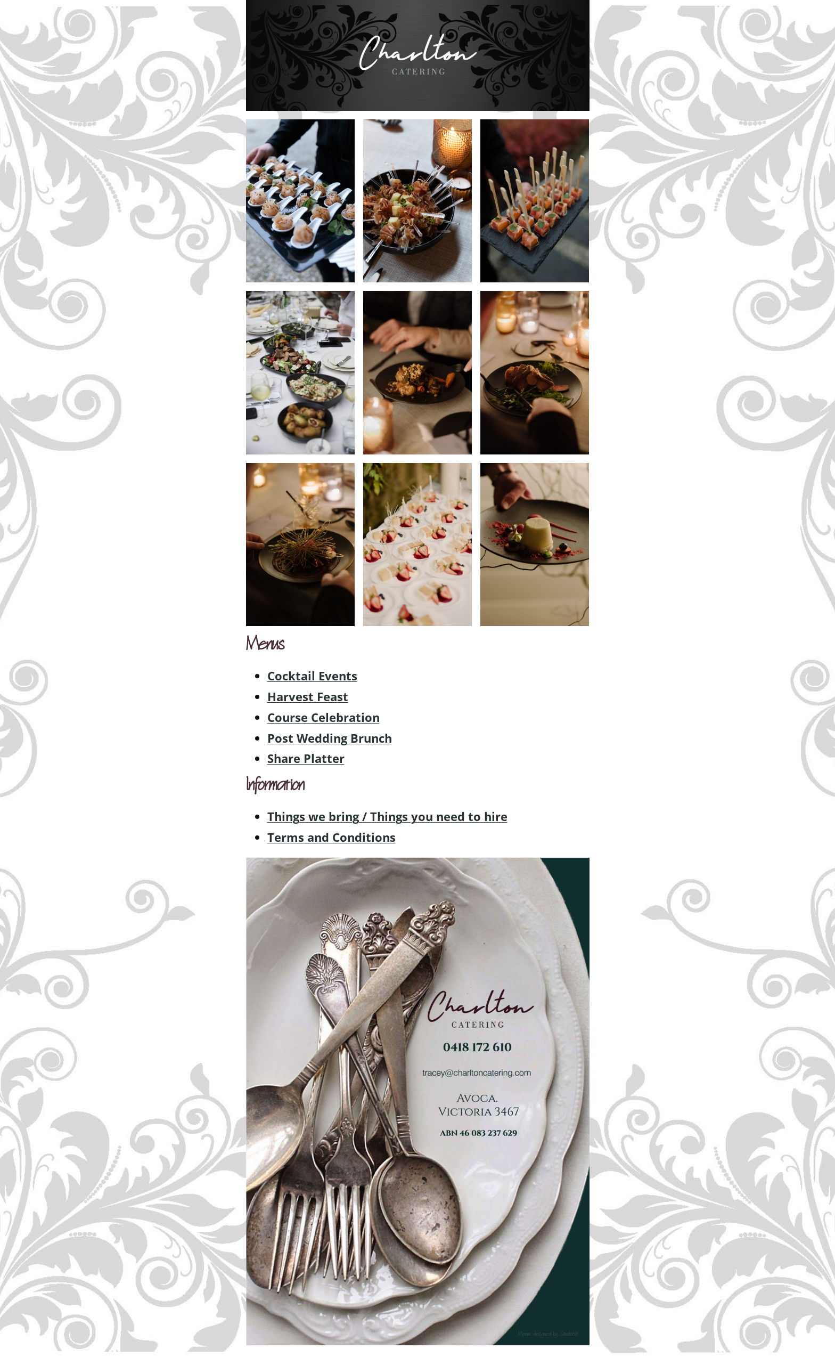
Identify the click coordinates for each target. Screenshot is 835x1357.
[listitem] (477, 1047)
